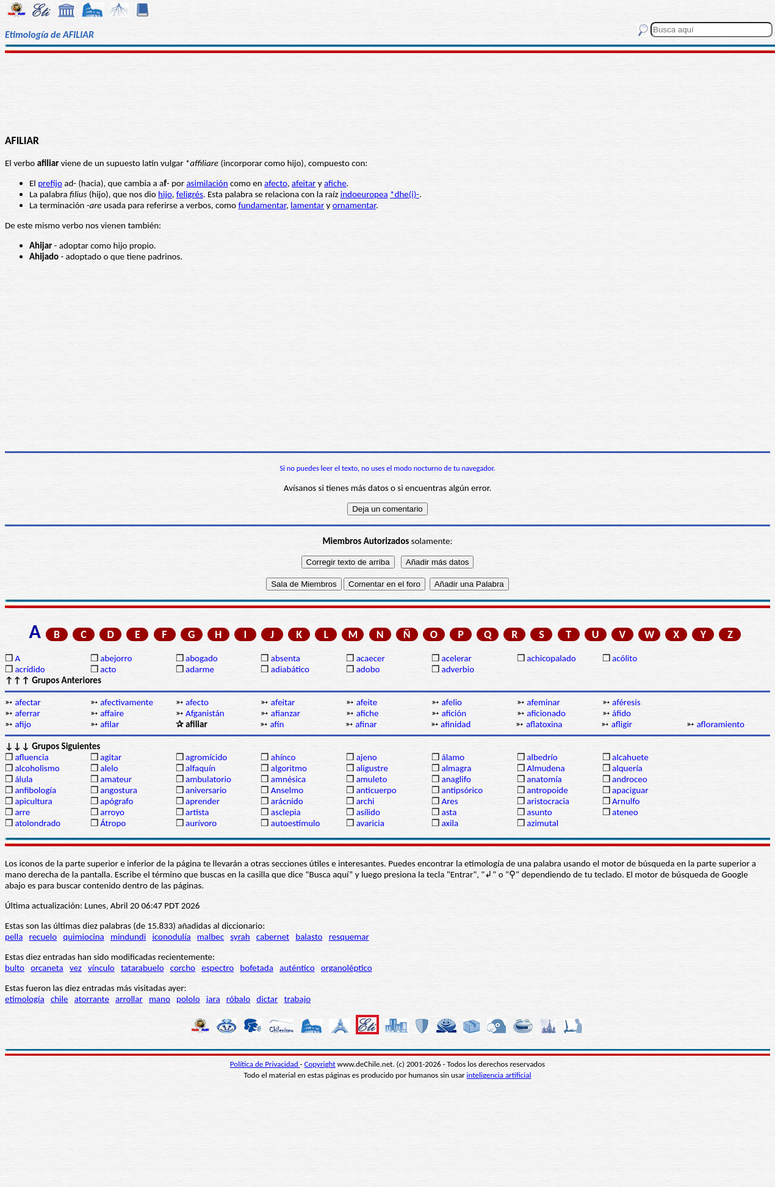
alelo (109, 768)
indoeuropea (364, 194)
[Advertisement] (387, 92)
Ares (449, 801)
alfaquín (200, 768)
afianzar (285, 713)
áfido (621, 713)
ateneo (625, 812)
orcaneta (47, 967)
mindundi (128, 936)
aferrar (27, 713)
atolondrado (37, 823)
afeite (367, 702)
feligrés (189, 194)
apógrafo (116, 801)
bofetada (256, 967)
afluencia (31, 757)
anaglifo (455, 779)
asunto (539, 812)
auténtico (297, 967)
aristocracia (548, 801)
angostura (118, 790)
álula (23, 779)
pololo (188, 998)
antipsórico (462, 790)
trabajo (297, 998)
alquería (627, 768)
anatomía (544, 779)
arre (22, 812)
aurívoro (201, 823)
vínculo (101, 967)
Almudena (545, 768)
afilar (109, 724)
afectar (27, 702)
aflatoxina (544, 724)
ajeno (366, 757)
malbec (210, 936)
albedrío (542, 757)
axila (449, 823)
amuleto (372, 779)
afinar (366, 724)
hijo (165, 194)
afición (453, 713)
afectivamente (126, 702)
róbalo (238, 998)
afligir (621, 724)
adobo (368, 669)
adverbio (457, 669)
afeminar (543, 702)
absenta (285, 658)
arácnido (287, 801)
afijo (23, 724)
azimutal (542, 823)
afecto (275, 183)
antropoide (547, 790)
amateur (116, 779)
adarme (200, 669)
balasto (308, 936)
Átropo (113, 823)
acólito (624, 658)
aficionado (546, 713)
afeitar (303, 183)
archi (365, 801)
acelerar (456, 658)
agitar (110, 757)
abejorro (116, 658)
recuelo (43, 936)
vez (76, 967)
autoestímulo (295, 823)
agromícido (206, 757)
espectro (217, 967)
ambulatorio (208, 779)
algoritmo (289, 768)
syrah (240, 936)
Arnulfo (626, 801)
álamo (452, 757)
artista (197, 812)
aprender (203, 801)
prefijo (50, 183)
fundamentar (262, 205)
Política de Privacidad (265, 1064)
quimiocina (83, 936)
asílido (368, 812)
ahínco (283, 757)
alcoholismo (37, 768)
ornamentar (354, 205)
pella (14, 936)
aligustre (372, 768)
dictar (267, 998)
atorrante (91, 998)
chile (59, 998)
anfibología (35, 790)
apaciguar (630, 790)
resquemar (349, 936)
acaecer (370, 658)
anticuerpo (376, 790)
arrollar (129, 998)
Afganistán (205, 713)
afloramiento (720, 724)
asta (448, 812)
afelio (451, 702)
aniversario (206, 790)
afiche (335, 183)
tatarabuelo (142, 967)
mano (159, 998)
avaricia (370, 823)
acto (108, 669)
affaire (112, 713)
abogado (202, 658)
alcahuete (630, 757)
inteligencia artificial (499, 1075)
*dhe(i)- (404, 194)
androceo (629, 779)
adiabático (290, 669)
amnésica (288, 779)
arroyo (112, 812)
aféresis (626, 702)
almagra (456, 768)
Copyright (320, 1064)
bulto (14, 967)
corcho (182, 967)
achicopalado (551, 658)
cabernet (272, 936)
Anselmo (287, 790)
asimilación (207, 183)
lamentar (307, 205)
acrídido (30, 669)
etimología (25, 998)
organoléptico (346, 967)
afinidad (455, 724)
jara (213, 998)
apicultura (33, 801)
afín (277, 724)
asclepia (286, 812)
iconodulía (171, 936)
